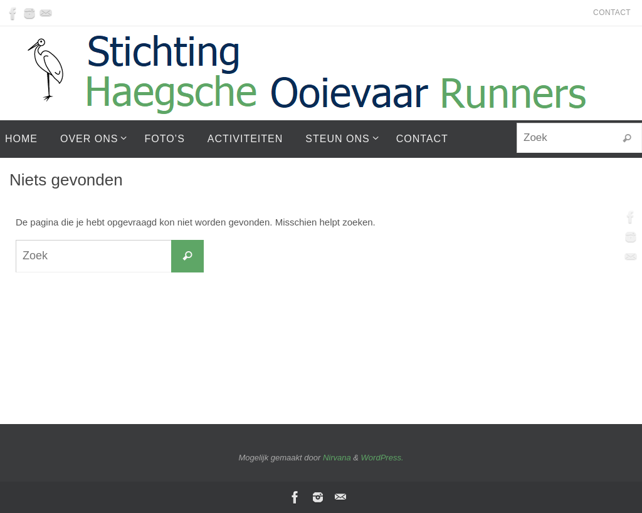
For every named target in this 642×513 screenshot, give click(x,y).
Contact (612, 12)
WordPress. (382, 457)
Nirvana (337, 457)
